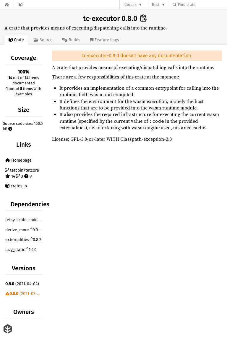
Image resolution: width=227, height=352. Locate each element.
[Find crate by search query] (202, 4)
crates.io (16, 186)
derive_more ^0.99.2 (24, 230)
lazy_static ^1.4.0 (21, 249)
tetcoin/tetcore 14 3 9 (22, 173)
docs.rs (130, 4)
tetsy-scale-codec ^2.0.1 (24, 219)
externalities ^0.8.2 (23, 239)
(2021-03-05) (24, 293)
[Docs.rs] (7, 4)
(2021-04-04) (22, 283)
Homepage (18, 160)
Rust (156, 4)
